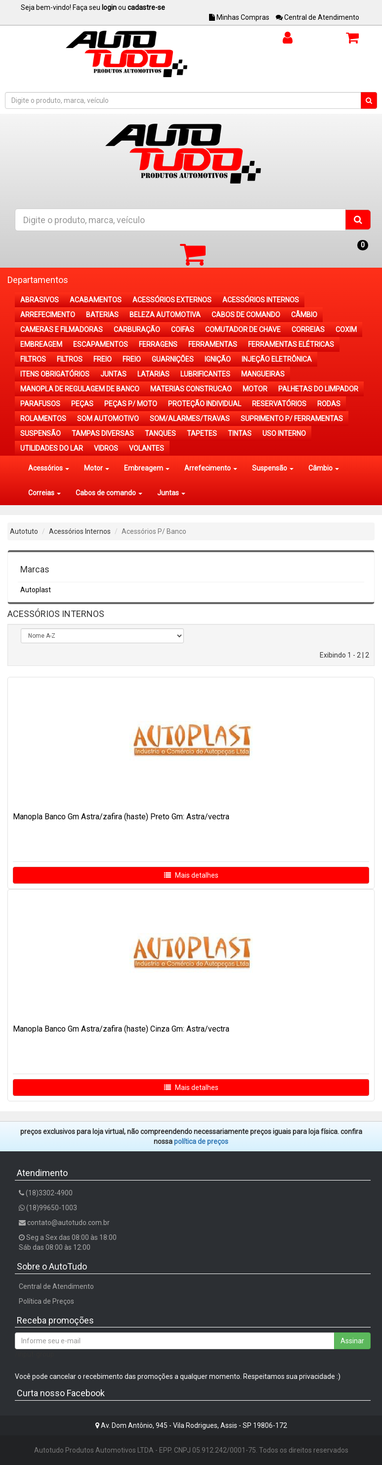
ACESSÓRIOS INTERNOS (260, 300)
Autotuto (24, 531)
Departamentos (37, 280)
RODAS (328, 404)
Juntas (171, 493)
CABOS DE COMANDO (246, 315)
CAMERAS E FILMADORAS (61, 329)
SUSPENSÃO (40, 433)
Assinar (352, 1341)
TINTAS (240, 433)
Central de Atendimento (317, 17)
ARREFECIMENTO (47, 315)
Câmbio (323, 468)
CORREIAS (308, 329)
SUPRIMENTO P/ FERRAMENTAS (292, 419)
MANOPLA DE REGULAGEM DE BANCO (79, 389)
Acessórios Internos (80, 531)
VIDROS (106, 448)
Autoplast (35, 590)
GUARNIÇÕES (173, 359)
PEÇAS (82, 404)
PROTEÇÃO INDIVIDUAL (204, 404)
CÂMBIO (304, 315)
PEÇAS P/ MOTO (130, 404)
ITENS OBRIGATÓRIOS (54, 374)
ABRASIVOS (39, 300)
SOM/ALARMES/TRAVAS (190, 419)
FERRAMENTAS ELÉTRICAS (291, 344)
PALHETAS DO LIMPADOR (318, 389)
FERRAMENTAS (212, 344)
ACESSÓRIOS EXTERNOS (172, 300)
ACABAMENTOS (96, 300)
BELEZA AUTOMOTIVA (165, 315)
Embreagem (147, 468)
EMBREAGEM (41, 344)
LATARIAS (153, 374)
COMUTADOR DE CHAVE (243, 329)
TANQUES (160, 433)
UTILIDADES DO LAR (51, 448)
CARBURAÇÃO (137, 329)
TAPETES (202, 433)
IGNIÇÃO (218, 359)
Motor (96, 468)
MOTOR (255, 389)
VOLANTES (146, 448)
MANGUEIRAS (263, 374)
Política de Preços (46, 1301)
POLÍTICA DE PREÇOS (201, 1141)
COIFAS (182, 329)
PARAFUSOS (40, 404)
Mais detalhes (191, 875)
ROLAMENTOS (43, 419)
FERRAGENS (158, 344)
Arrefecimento (210, 468)
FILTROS (33, 359)
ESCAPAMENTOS (100, 344)
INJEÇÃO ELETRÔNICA (277, 359)
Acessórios (48, 468)
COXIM (346, 329)
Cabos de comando (109, 493)
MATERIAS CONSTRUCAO (191, 389)
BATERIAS (102, 315)
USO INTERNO (284, 433)
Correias (44, 493)
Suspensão (273, 468)
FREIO (102, 359)
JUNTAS (113, 374)
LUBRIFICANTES (205, 374)
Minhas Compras (239, 17)
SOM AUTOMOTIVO (108, 419)
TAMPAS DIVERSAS (103, 433)
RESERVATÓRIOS (279, 404)
